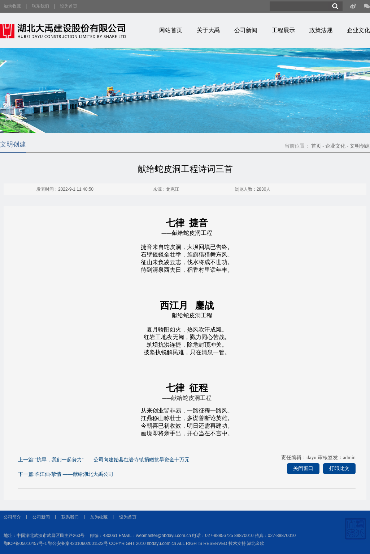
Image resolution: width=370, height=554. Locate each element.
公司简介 (12, 517)
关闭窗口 (303, 468)
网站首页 (170, 30)
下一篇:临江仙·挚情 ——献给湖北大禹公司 (65, 474)
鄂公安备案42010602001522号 (78, 543)
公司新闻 (245, 30)
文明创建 (360, 146)
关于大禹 (208, 30)
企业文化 (358, 30)
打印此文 (339, 468)
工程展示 (283, 30)
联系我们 (40, 6)
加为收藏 (12, 6)
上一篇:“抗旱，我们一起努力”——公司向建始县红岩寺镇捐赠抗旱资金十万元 (104, 459)
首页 (316, 146)
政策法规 (320, 30)
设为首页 (68, 6)
